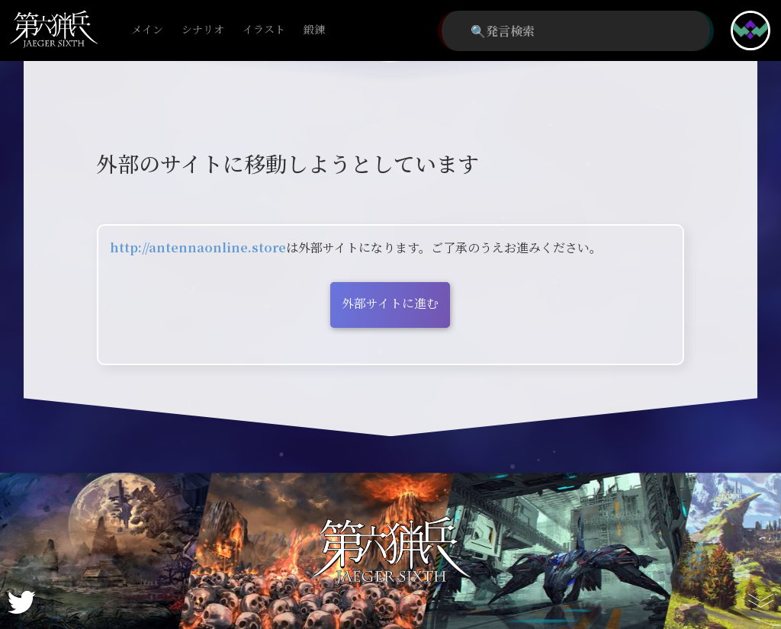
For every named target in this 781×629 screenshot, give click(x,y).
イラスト (263, 30)
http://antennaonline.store (198, 247)
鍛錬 (314, 30)
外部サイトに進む (390, 303)
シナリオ (202, 30)
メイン (147, 30)
